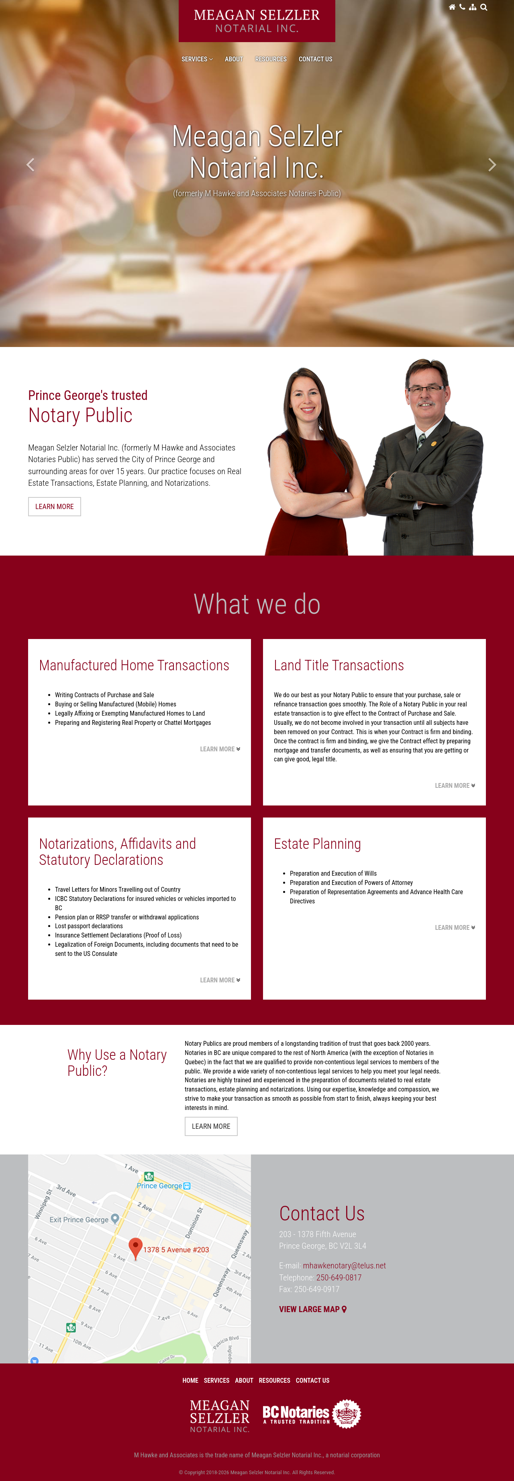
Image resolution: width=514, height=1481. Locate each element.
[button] (483, 7)
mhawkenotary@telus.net (344, 1265)
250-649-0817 (339, 1277)
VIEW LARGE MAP (313, 1309)
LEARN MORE (54, 506)
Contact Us (315, 59)
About (234, 59)
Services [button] (197, 59)
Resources (271, 59)
